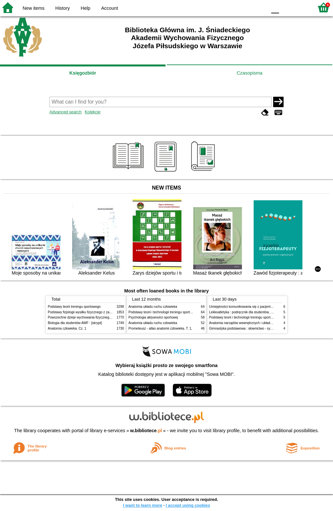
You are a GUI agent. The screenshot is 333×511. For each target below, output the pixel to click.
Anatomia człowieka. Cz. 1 (67, 328)
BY (260, 7)
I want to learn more (142, 505)
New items (34, 8)
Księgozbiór (82, 73)
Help (85, 8)
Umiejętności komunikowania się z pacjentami (242, 306)
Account (109, 8)
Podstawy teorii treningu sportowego (74, 306)
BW (234, 7)
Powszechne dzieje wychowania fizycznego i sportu (85, 317)
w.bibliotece (146, 430)
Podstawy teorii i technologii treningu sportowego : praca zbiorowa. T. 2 (180, 312)
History (62, 8)
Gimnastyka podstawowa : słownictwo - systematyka (247, 328)
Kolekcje (92, 111)
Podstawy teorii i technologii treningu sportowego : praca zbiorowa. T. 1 (260, 317)
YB (246, 7)
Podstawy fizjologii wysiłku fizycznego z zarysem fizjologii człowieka (97, 312)
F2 (301, 7)
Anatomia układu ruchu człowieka (152, 306)
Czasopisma (249, 73)
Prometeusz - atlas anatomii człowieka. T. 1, (160, 328)
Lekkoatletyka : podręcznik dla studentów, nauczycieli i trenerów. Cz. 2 (260, 312)
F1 (286, 7)
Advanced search (65, 111)
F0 (275, 7)
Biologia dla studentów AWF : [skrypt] (75, 323)
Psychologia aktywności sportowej (153, 317)
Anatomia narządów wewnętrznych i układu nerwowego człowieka (257, 323)
